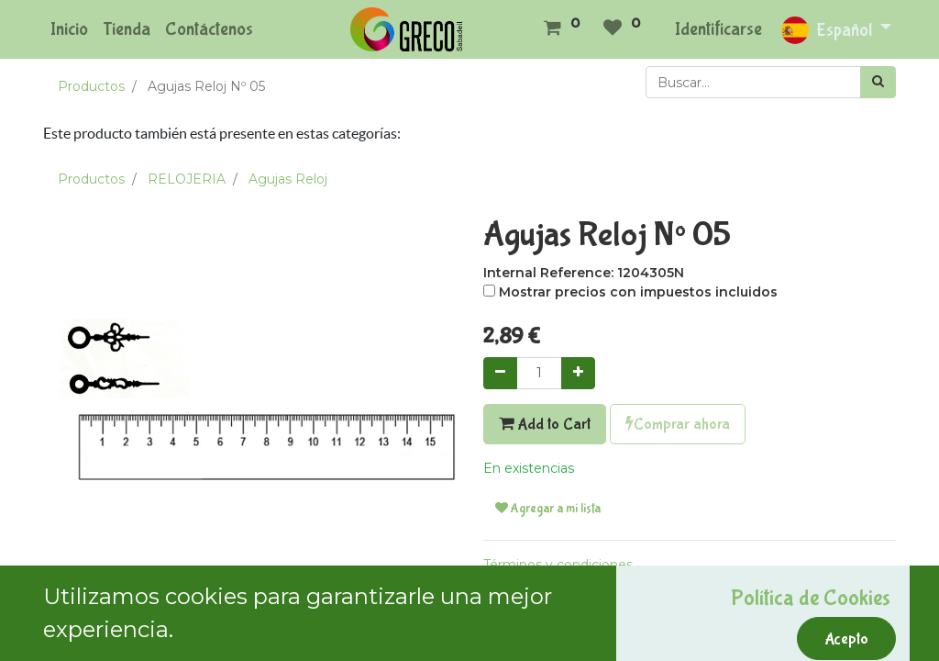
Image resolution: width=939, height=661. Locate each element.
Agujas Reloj (288, 179)
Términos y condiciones (558, 564)
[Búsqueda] (878, 82)
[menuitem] (69, 29)
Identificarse (718, 28)
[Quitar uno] (500, 373)
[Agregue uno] (578, 373)
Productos (91, 86)
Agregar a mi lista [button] (548, 508)
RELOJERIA (187, 179)
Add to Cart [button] (545, 424)
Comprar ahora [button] (677, 424)
